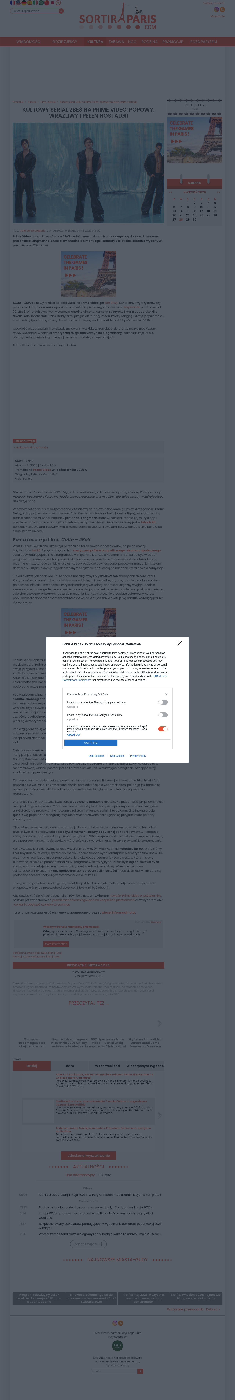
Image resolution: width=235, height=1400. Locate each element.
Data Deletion (96, 755)
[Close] (181, 644)
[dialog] (117, 700)
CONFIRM (91, 742)
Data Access (117, 755)
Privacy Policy (138, 755)
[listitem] (117, 694)
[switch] (163, 702)
